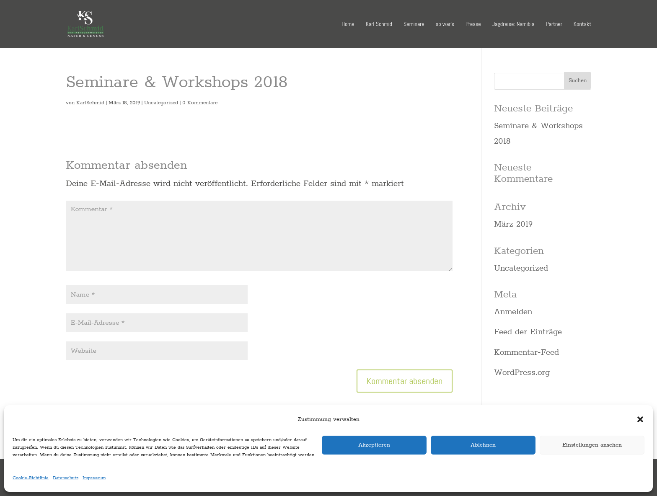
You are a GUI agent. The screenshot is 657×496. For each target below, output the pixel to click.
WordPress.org (522, 372)
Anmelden (513, 311)
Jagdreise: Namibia (513, 24)
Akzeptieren (374, 445)
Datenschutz (65, 477)
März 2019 (513, 223)
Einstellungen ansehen (592, 445)
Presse (473, 24)
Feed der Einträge (528, 331)
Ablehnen (483, 445)
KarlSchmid (90, 103)
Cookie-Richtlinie (31, 477)
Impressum (94, 477)
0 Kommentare (199, 103)
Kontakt (582, 24)
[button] (640, 419)
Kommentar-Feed (526, 351)
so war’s (445, 24)
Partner (554, 24)
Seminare (414, 24)
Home (347, 24)
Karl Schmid (379, 24)
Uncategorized (161, 103)
